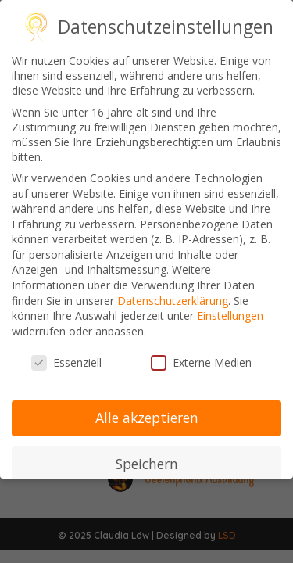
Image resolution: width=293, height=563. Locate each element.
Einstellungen (230, 315)
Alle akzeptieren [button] (146, 417)
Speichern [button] (147, 463)
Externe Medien (201, 362)
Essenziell (66, 362)
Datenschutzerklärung (172, 300)
